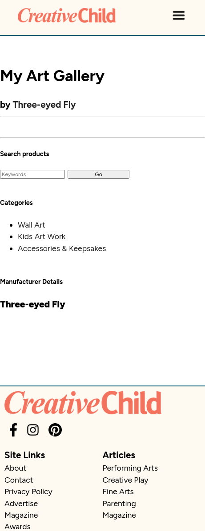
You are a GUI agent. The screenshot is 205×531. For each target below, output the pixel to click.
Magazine (21, 514)
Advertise (21, 503)
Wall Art (31, 224)
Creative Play (126, 479)
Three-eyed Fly (44, 104)
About (15, 467)
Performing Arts (130, 467)
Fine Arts (118, 491)
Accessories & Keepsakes (62, 248)
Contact (18, 479)
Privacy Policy (28, 491)
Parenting (119, 503)
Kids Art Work (41, 236)
